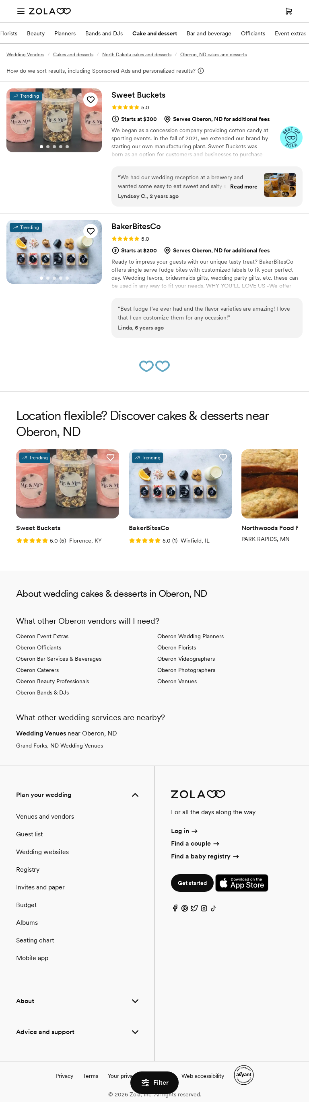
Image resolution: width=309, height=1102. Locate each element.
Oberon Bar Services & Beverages (58, 658)
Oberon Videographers (186, 658)
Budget (26, 905)
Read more (244, 186)
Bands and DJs (104, 33)
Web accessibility (202, 1076)
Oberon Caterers (37, 670)
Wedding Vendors (25, 54)
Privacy (64, 1076)
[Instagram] (204, 910)
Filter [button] (154, 1083)
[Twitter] (194, 910)
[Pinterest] (185, 910)
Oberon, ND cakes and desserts (213, 54)
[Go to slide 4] (61, 146)
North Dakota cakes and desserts (136, 54)
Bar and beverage (209, 33)
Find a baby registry (205, 856)
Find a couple (195, 843)
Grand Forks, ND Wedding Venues (59, 745)
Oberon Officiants (38, 647)
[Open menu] (21, 11)
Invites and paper (40, 887)
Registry (27, 869)
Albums (27, 922)
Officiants (253, 33)
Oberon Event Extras (42, 636)
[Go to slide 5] (67, 146)
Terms (90, 1076)
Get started (192, 883)
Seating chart (35, 940)
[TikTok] (214, 910)
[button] (90, 99)
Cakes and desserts (73, 54)
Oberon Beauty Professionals (52, 681)
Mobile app (32, 958)
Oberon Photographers (186, 670)
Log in (185, 831)
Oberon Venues (177, 681)
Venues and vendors (45, 816)
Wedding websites (42, 852)
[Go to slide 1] (41, 146)
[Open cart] (289, 11)
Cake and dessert (154, 33)
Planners (65, 33)
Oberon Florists (176, 647)
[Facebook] (175, 910)
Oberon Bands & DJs (42, 692)
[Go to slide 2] (48, 146)
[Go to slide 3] (54, 146)
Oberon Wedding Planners (190, 636)
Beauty (36, 33)
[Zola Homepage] (50, 11)
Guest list (29, 834)
